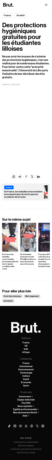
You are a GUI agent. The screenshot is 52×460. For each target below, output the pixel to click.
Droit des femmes (12, 296)
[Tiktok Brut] (9, 426)
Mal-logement (32, 296)
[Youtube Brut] (20, 426)
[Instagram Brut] (15, 426)
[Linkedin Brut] (42, 426)
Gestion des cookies (26, 453)
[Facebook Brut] (31, 426)
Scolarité (8, 301)
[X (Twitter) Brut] (37, 426)
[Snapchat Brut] (26, 426)
